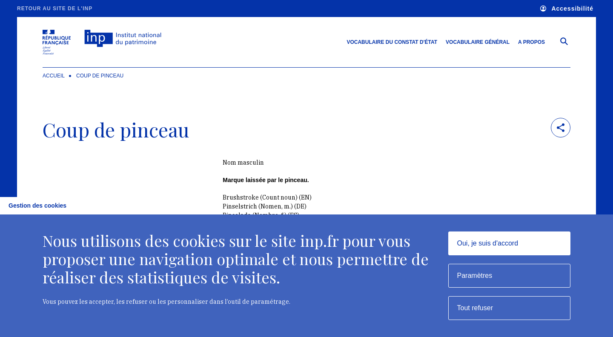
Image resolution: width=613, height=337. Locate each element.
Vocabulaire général (478, 42)
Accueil (54, 76)
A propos (531, 42)
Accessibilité (566, 8)
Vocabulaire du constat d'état (392, 42)
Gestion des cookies (37, 205)
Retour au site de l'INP (54, 8)
